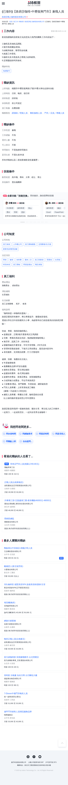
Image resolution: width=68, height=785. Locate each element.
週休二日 (28, 260)
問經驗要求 (27, 434)
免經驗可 (6, 71)
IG (28, 756)
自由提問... (27, 441)
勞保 (5, 260)
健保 (11, 260)
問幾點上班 (11, 441)
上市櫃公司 (17, 244)
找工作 (16, 21)
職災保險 (38, 264)
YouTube (39, 756)
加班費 (19, 260)
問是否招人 (60, 434)
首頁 (10, 21)
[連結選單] (3, 3)
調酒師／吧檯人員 (20, 113)
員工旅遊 (6, 244)
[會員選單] (64, 3)
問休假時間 (11, 434)
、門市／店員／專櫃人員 (53, 113)
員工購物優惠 (30, 244)
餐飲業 (21, 21)
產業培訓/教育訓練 (10, 249)
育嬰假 (49, 260)
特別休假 (6, 264)
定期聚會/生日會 (45, 244)
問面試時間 (44, 434)
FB (34, 756)
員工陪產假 (39, 260)
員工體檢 (16, 264)
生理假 (57, 260)
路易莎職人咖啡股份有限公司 (34, 21)
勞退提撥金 (27, 264)
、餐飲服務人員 (35, 113)
